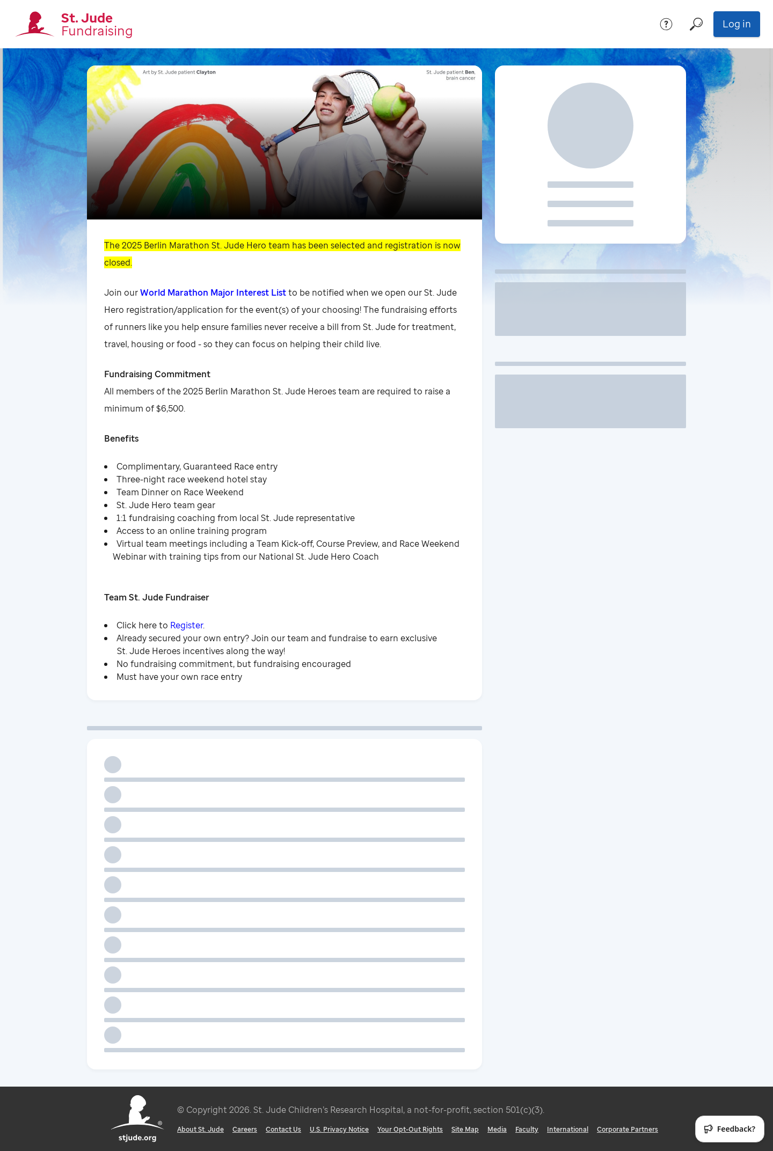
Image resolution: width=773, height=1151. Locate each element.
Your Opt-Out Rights (410, 1129)
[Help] (666, 24)
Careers (244, 1129)
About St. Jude (200, 1129)
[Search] (696, 24)
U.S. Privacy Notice (339, 1129)
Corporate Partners (627, 1129)
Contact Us (283, 1129)
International (567, 1129)
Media (497, 1129)
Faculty (526, 1129)
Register (186, 625)
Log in (737, 23)
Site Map (465, 1129)
